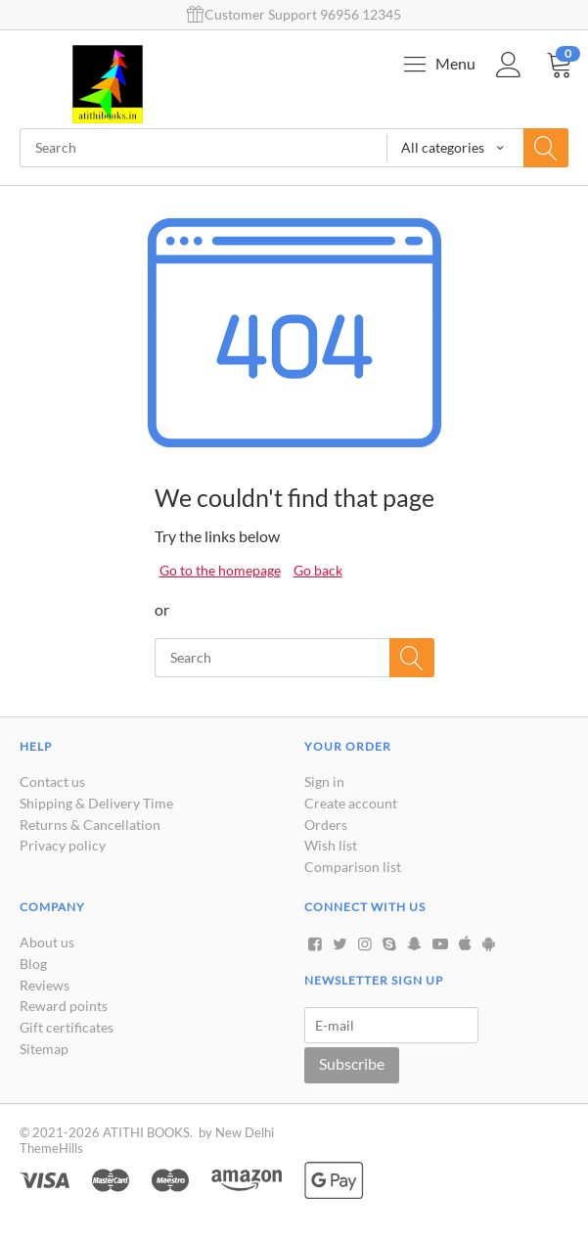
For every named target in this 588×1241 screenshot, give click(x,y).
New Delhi (244, 1132)
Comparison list (352, 866)
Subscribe (351, 1063)
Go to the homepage (220, 570)
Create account (350, 803)
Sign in (324, 781)
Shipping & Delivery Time (96, 803)
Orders (325, 824)
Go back (318, 570)
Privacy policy (63, 845)
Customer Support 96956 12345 (294, 14)
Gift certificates (66, 1027)
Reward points (64, 1005)
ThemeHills (51, 1148)
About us (47, 942)
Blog (33, 963)
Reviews (44, 985)
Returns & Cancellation (90, 824)
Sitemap (44, 1048)
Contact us (52, 781)
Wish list (330, 845)
